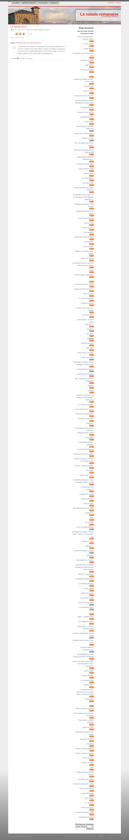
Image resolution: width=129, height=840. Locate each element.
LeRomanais (89, 699)
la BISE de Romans (87, 499)
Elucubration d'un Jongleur (85, 560)
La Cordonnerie (89, 803)
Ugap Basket (89, 65)
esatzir (91, 270)
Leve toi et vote (89, 223)
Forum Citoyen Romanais (85, 449)
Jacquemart (90, 744)
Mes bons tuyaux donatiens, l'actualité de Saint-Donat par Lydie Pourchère (84, 567)
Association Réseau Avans (85, 164)
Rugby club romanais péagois (84, 133)
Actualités (16, 3)
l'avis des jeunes (88, 183)
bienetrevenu (89, 513)
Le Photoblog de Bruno (86, 584)
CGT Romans (89, 522)
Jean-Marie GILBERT (87, 739)
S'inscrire (118, 3)
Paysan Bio (90, 555)
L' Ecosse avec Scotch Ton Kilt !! (83, 96)
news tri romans (88, 91)
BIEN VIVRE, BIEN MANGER (84, 237)
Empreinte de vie (88, 159)
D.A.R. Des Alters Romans (85, 527)
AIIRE (92, 518)
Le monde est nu (19, 26)
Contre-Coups (89, 122)
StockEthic (90, 329)
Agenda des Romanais (29, 3)
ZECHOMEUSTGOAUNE (85, 654)
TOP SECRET (89, 242)
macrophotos (89, 437)
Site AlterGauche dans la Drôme (83, 508)
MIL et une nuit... (88, 228)
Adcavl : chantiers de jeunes (84, 753)
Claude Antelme (88, 173)
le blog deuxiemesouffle (86, 169)
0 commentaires (45, 29)
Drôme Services (88, 294)
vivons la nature (88, 503)
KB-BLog (91, 390)
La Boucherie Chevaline (86, 817)
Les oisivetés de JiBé (87, 461)
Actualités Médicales (87, 117)
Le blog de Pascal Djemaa (85, 112)
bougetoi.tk (90, 423)
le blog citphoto (89, 48)
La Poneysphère (88, 232)
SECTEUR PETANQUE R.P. (84, 414)
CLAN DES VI (89, 324)
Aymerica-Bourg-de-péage (85, 374)
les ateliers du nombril (87, 494)
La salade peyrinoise (87, 107)
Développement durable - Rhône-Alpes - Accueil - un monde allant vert (83, 534)
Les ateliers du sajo (87, 680)
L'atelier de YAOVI (88, 138)
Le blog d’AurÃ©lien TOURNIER (83, 657)
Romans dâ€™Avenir (87, 475)
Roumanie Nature (88, 315)
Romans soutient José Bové (85, 708)
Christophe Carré (88, 650)
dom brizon (90, 334)
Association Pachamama (86, 419)
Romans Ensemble (87, 593)
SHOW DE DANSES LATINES (84, 551)
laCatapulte (90, 470)
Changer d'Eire (89, 86)
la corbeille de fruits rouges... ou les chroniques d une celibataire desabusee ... (83, 197)
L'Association (43, 3)
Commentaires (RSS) (55, 836)
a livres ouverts (89, 671)
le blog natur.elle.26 (87, 807)
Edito (92, 767)
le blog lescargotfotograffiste (85, 748)
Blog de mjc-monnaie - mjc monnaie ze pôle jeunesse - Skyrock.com (85, 397)
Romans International (87, 789)
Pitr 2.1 (106, 836)
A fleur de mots (89, 44)
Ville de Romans (88, 246)
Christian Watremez (87, 343)
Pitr (97, 836)
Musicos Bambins (88, 675)
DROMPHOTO (89, 685)
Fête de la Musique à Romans (84, 459)
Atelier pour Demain (87, 258)
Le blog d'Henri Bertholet (86, 218)
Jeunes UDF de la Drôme (85, 353)
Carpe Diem (90, 348)
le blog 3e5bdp (89, 588)
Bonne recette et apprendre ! (84, 275)
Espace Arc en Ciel (87, 357)
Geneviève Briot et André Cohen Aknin (28, 43)
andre (14, 58)
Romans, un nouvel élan (86, 574)
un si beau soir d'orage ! (86, 404)
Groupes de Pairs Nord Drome (84, 289)
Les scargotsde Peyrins (86, 607)
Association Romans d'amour (84, 284)
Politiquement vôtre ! (87, 690)
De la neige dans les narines (84, 409)
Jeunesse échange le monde (84, 812)
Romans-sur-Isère (88, 763)
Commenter (29, 58)
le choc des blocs (88, 758)
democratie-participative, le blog (83, 784)
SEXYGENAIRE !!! (88, 178)
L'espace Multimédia (87, 793)
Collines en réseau (88, 541)
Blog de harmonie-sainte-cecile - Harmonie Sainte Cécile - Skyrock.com (83, 664)
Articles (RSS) (42, 836)
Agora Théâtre (89, 798)
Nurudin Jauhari (115, 836)
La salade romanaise (99, 14)
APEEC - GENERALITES (85, 617)
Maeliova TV (90, 546)
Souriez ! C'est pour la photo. (84, 466)
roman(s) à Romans (87, 303)
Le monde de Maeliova (86, 298)
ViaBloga (35, 836)
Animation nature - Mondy (85, 433)
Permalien (22, 58)
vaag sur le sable (88, 727)
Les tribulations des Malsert (85, 369)
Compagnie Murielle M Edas (84, 579)
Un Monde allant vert (87, 647)
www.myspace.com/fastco (85, 157)
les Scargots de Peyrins (86, 621)
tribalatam (90, 386)
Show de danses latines (86, 603)
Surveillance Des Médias (86, 779)
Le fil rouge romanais (87, 60)
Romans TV (54, 3)
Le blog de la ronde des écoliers (83, 454)
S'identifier (111, 3)
